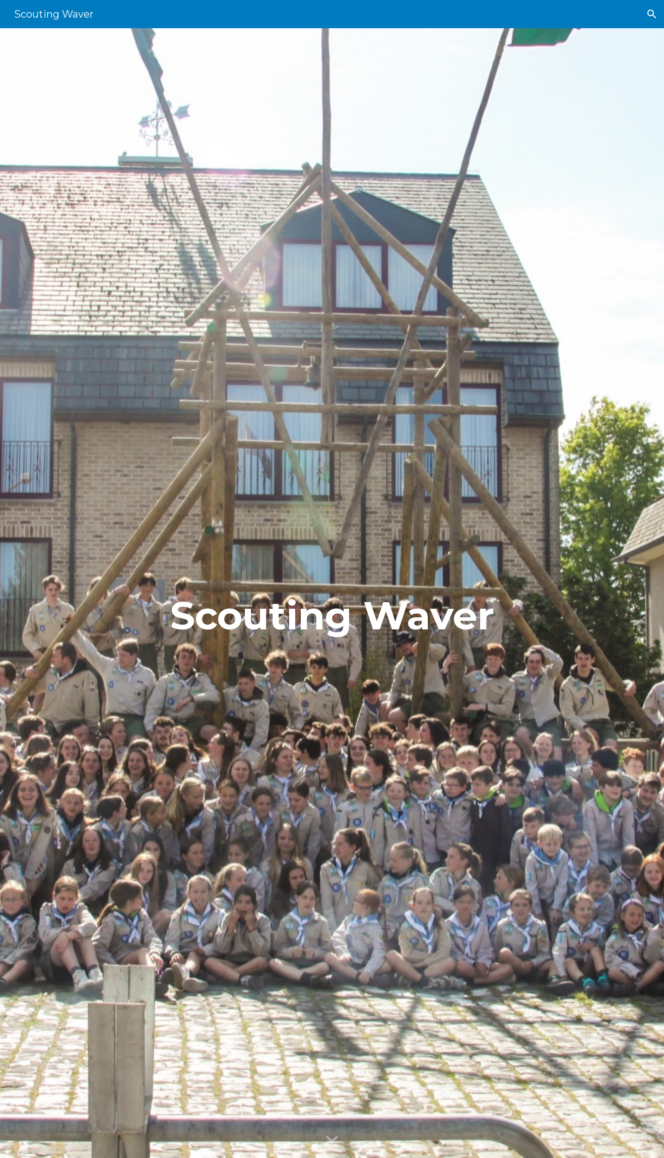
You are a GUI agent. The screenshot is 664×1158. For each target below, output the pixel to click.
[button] (652, 14)
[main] (332, 593)
